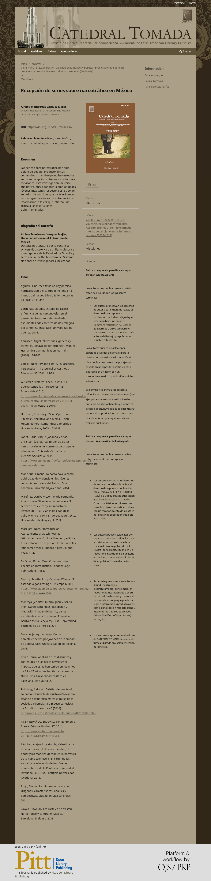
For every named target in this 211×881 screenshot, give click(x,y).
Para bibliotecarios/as (157, 86)
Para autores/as (154, 81)
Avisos (51, 51)
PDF (93, 184)
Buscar (185, 51)
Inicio (24, 64)
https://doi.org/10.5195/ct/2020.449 (50, 127)
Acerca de (67, 51)
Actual (21, 51)
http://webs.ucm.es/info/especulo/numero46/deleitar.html (58, 713)
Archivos (36, 51)
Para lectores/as (154, 75)
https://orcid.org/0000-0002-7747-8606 (40, 114)
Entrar (192, 3)
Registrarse (178, 3)
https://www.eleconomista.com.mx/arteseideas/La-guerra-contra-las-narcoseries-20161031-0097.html (53, 400)
